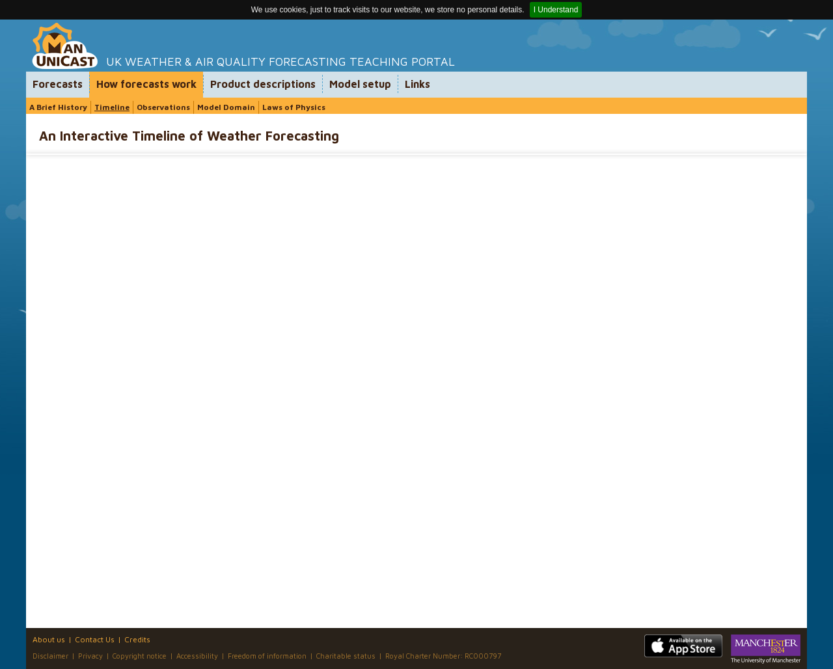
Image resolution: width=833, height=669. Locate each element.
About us (49, 639)
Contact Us (95, 639)
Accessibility (197, 655)
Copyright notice (140, 655)
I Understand (556, 9)
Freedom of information (267, 655)
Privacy (90, 655)
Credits (137, 639)
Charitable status (346, 655)
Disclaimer (50, 655)
